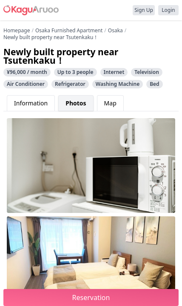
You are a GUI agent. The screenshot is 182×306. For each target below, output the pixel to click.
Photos (75, 103)
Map (110, 103)
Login (168, 10)
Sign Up (143, 10)
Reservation (91, 297)
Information (31, 103)
